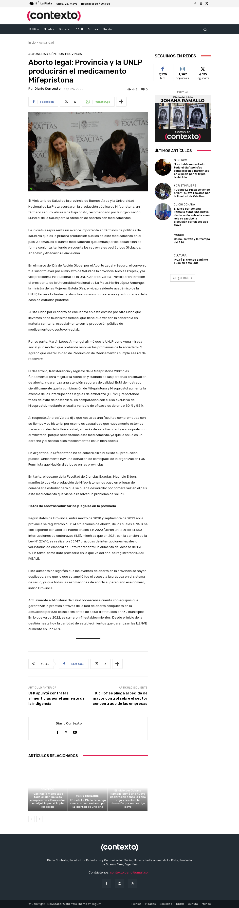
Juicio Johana (127, 786)
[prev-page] (31, 819)
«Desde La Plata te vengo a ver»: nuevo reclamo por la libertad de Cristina (88, 803)
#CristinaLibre (87, 795)
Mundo (179, 235)
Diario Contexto (47, 88)
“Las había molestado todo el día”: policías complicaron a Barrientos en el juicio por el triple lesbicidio (48, 800)
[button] (205, 29)
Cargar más (183, 278)
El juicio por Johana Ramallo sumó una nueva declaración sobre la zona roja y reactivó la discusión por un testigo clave (128, 798)
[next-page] (39, 819)
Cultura (180, 255)
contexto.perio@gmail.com (130, 872)
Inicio (32, 42)
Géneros (56, 53)
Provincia (73, 53)
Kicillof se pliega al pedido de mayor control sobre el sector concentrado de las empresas (120, 698)
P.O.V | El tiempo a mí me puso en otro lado (191, 261)
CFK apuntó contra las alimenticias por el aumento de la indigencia (56, 698)
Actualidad (46, 42)
